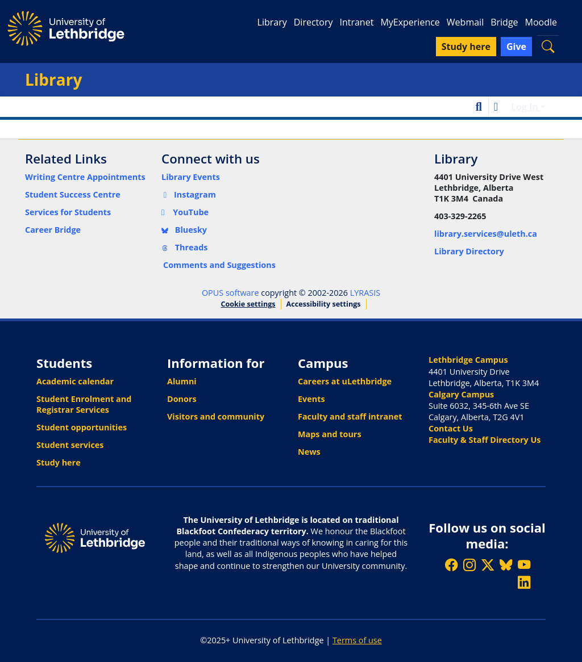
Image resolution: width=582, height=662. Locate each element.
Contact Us (451, 428)
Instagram (188, 194)
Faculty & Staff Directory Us (485, 439)
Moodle (541, 22)
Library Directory (469, 251)
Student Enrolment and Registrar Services (83, 404)
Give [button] (516, 46)
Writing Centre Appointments (85, 176)
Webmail (465, 22)
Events (311, 398)
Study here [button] (466, 46)
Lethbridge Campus (468, 359)
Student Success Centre (72, 194)
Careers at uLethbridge (345, 381)
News (309, 451)
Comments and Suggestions (219, 264)
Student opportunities (81, 427)
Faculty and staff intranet (350, 416)
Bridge (504, 22)
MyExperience (409, 22)
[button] (548, 46)
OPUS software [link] (230, 292)
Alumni (182, 381)
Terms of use (357, 640)
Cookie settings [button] (248, 304)
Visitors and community (215, 416)
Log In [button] (526, 106)
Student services (70, 444)
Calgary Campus (461, 394)
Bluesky (184, 229)
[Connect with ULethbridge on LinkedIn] (524, 582)
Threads (184, 247)
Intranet (356, 22)
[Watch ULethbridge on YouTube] (524, 564)
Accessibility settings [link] (323, 304)
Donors (182, 398)
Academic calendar (75, 381)
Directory (313, 22)
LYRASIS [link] (365, 292)
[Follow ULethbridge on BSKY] (506, 564)
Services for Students (68, 212)
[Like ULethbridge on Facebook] (451, 564)
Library (272, 22)
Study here (58, 462)
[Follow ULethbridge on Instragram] (469, 564)
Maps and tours (329, 434)
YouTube (185, 212)
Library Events (190, 176)
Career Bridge (53, 229)
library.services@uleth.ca (485, 233)
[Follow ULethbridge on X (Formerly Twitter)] (488, 564)
